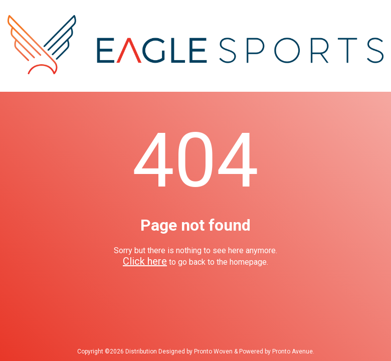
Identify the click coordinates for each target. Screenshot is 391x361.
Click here (145, 261)
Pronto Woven (213, 351)
